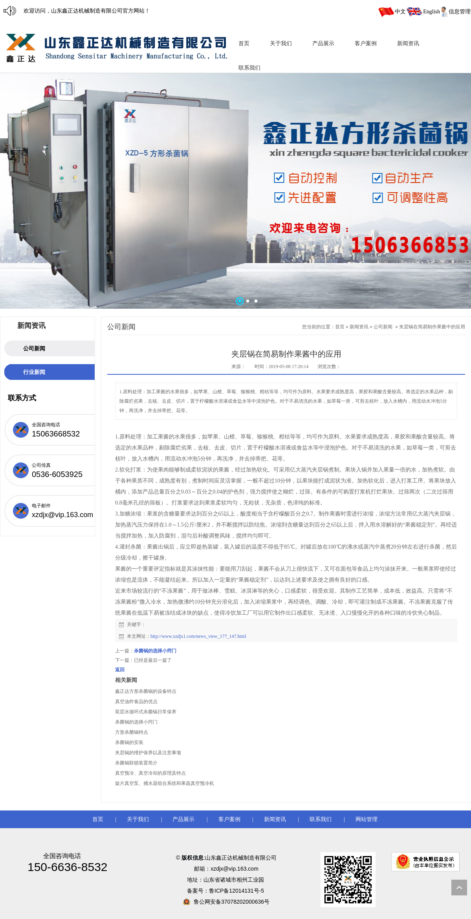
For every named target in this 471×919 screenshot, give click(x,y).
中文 (400, 12)
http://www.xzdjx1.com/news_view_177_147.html (198, 636)
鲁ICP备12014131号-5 (237, 891)
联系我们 (321, 819)
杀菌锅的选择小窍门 (155, 651)
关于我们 (138, 819)
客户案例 (229, 819)
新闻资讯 (359, 327)
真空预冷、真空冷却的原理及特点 (150, 773)
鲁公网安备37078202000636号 (231, 902)
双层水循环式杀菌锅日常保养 (145, 712)
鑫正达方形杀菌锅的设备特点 (145, 691)
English (431, 12)
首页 (340, 327)
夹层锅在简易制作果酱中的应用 (432, 327)
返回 (120, 669)
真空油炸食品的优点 (136, 701)
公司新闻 (383, 327)
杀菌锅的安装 (129, 742)
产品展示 (183, 819)
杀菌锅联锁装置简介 (136, 763)
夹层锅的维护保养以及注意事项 (148, 752)
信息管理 (460, 12)
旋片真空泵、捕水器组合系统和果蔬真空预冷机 (164, 783)
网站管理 (367, 819)
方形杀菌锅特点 (131, 732)
